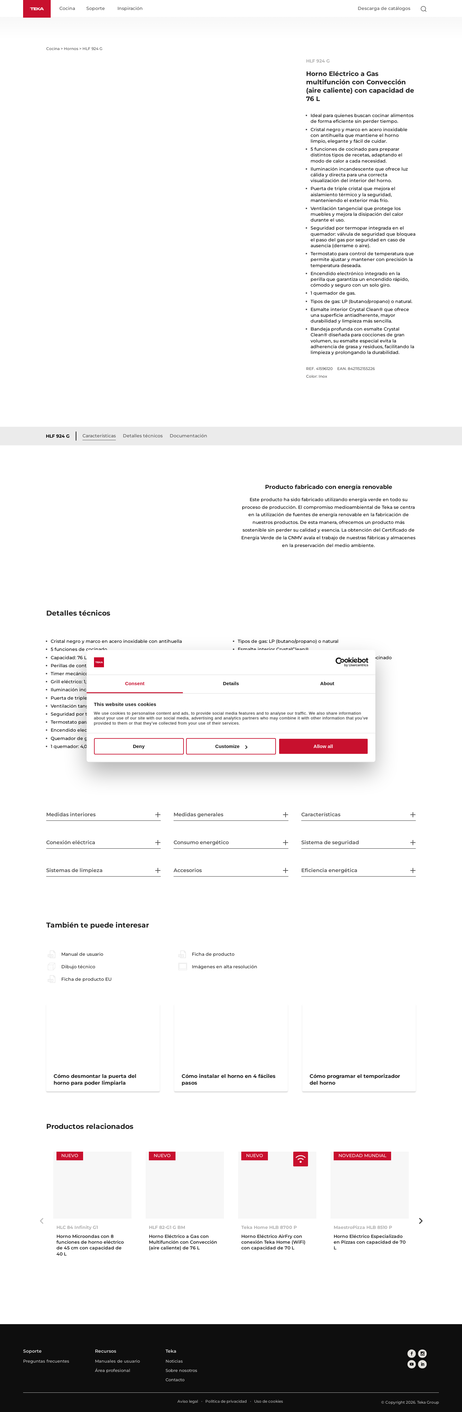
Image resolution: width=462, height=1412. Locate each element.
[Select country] (436, 9)
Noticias (174, 1361)
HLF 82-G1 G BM (167, 1228)
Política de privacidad (226, 1401)
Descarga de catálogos (384, 9)
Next (420, 1221)
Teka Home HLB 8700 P (269, 1228)
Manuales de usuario (117, 1361)
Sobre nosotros (181, 1370)
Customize (231, 746)
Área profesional (112, 1370)
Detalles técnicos (145, 436)
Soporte (98, 9)
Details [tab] (231, 683)
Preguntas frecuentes (46, 1361)
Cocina (69, 9)
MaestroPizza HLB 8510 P (363, 1228)
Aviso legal (187, 1401)
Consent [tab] (135, 683)
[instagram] (420, 1353)
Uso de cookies (268, 1401)
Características (101, 436)
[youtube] (430, 1353)
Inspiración (132, 9)
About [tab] (327, 683)
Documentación (191, 436)
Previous (41, 1221)
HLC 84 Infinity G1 (77, 1228)
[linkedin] (411, 1363)
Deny (139, 746)
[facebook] (411, 1353)
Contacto (175, 1380)
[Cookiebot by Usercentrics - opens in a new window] (340, 662)
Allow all (323, 746)
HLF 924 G (60, 436)
